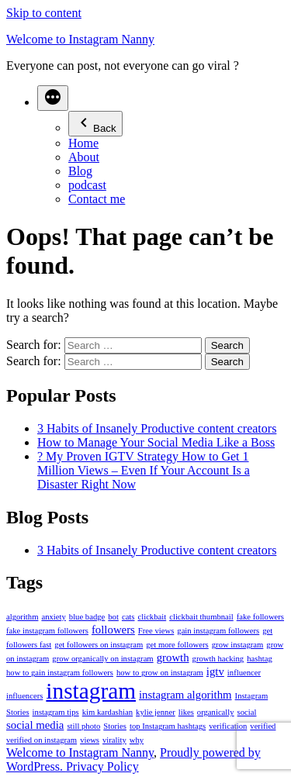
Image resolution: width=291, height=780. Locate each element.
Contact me (96, 198)
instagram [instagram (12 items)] (91, 690)
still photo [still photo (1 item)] (83, 726)
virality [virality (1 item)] (114, 740)
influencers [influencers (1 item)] (24, 696)
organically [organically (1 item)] (215, 712)
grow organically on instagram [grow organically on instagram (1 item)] (102, 658)
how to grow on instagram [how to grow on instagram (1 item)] (159, 672)
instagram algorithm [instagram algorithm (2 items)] (185, 695)
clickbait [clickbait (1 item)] (151, 617)
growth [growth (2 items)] (173, 657)
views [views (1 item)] (89, 740)
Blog (80, 171)
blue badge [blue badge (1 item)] (87, 617)
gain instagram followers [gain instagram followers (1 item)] (218, 630)
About (83, 157)
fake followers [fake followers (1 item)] (260, 617)
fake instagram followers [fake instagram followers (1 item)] (47, 630)
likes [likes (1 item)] (186, 712)
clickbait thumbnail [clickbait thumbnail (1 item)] (201, 617)
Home (83, 143)
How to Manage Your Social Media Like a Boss (156, 442)
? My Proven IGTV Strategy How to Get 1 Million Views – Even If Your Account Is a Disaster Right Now (143, 470)
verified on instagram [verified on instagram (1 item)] (41, 740)
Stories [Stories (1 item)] (114, 726)
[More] (52, 98)
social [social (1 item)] (247, 712)
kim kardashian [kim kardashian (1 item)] (107, 712)
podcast (87, 185)
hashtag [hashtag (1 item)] (259, 658)
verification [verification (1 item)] (228, 726)
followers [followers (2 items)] (113, 629)
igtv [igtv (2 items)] (215, 671)
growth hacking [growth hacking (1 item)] (218, 658)
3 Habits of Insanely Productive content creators (156, 428)
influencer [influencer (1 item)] (244, 672)
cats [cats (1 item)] (128, 617)
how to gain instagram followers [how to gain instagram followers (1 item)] (59, 672)
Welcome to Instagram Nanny (80, 39)
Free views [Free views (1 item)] (156, 630)
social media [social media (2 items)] (35, 725)
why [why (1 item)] (137, 740)
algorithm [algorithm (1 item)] (22, 617)
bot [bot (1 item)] (113, 617)
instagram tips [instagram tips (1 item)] (56, 712)
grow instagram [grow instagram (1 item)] (238, 644)
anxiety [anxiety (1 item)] (53, 617)
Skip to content (43, 12)
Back (95, 123)
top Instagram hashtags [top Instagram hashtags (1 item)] (168, 726)
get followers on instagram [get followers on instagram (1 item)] (98, 644)
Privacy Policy (102, 766)
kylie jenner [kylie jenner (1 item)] (155, 712)
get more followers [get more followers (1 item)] (177, 644)
